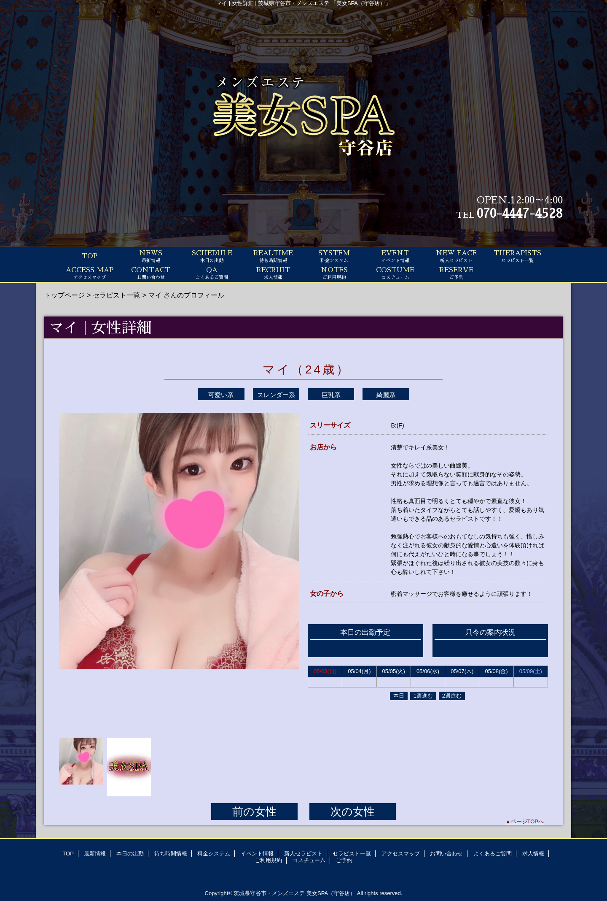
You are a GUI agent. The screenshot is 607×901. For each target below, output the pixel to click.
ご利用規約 (268, 860)
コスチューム (309, 860)
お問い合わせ (446, 853)
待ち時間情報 (170, 853)
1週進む (423, 696)
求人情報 (533, 853)
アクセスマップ (400, 853)
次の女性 (352, 811)
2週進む (452, 696)
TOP (89, 256)
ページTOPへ (527, 821)
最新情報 (95, 853)
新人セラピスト (303, 853)
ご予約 (344, 860)
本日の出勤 (130, 853)
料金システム (213, 853)
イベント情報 (257, 853)
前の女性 (254, 811)
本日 (398, 696)
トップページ (64, 295)
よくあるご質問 (492, 853)
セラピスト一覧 (116, 295)
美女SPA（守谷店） (330, 893)
